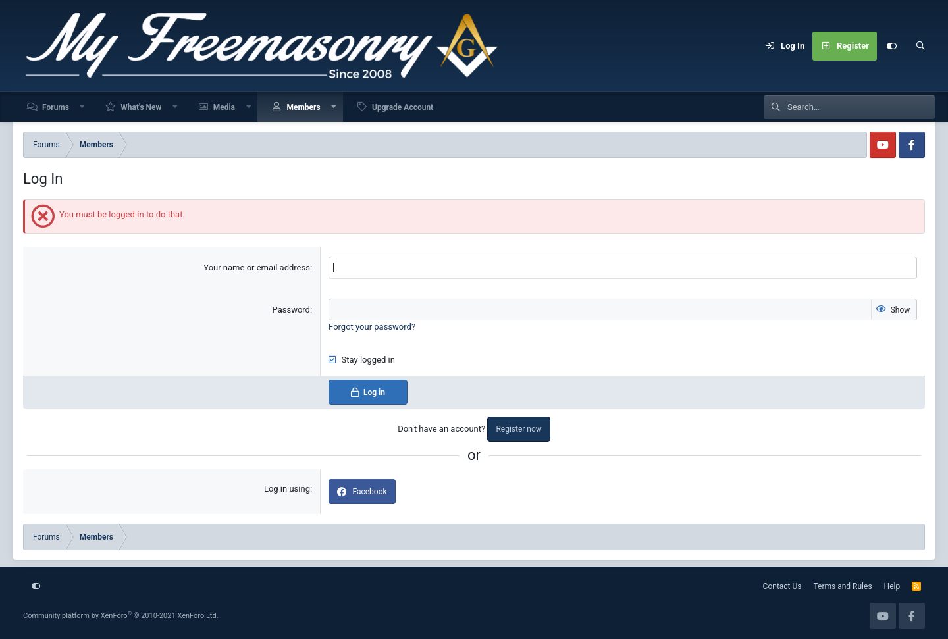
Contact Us (782, 586)
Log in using (287, 489)
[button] (83, 107)
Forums (55, 107)
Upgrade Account (402, 107)
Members (303, 107)
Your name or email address (256, 267)
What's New (140, 107)
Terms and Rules (843, 586)
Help (892, 586)
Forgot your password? (372, 327)
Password (291, 310)
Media (224, 107)
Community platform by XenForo (121, 615)
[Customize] (891, 46)
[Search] (920, 46)
